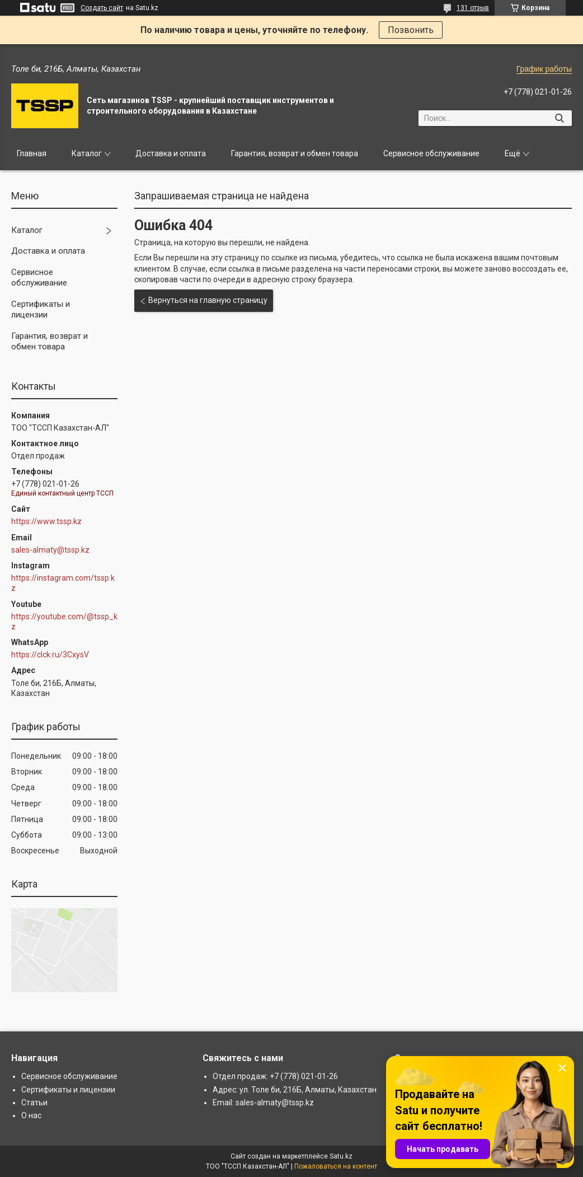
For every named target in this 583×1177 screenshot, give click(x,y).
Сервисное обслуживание (431, 153)
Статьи (34, 1102)
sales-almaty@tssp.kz (50, 549)
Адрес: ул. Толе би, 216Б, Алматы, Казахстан (295, 1089)
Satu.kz (341, 1156)
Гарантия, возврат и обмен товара (294, 153)
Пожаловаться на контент (335, 1166)
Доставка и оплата (170, 153)
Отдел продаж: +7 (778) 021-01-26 (275, 1076)
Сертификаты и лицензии (40, 309)
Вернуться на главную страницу (207, 300)
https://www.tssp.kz (46, 521)
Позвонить (411, 30)
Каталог (87, 153)
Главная (31, 153)
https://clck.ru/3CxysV (50, 654)
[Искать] (559, 118)
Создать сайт (102, 8)
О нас (31, 1115)
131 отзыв (473, 8)
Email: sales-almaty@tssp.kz (263, 1102)
